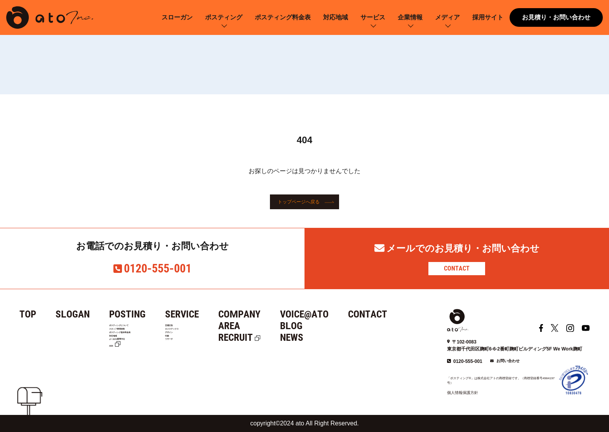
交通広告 (199, 329)
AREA (257, 325)
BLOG (319, 325)
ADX (115, 378)
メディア (447, 17)
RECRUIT (263, 337)
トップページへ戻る (299, 202)
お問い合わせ (508, 361)
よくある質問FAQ (131, 368)
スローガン (177, 17)
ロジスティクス (207, 339)
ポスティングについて (136, 329)
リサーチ (199, 368)
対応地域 (335, 17)
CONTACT (457, 268)
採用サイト (487, 17)
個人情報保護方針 (462, 392)
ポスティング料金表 (283, 17)
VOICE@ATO (332, 314)
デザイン (199, 348)
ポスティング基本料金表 (139, 348)
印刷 (193, 358)
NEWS (319, 337)
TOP (27, 314)
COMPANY (267, 314)
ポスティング (223, 17)
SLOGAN (73, 314)
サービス (372, 17)
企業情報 (410, 17)
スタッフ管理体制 (131, 339)
